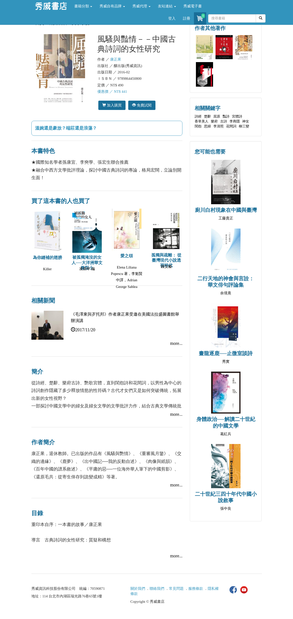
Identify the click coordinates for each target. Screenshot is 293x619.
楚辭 (207, 116)
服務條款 (195, 589)
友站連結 (167, 6)
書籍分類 (83, 6)
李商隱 (234, 121)
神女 (245, 121)
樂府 (214, 121)
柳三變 (244, 126)
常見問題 (176, 589)
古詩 (223, 121)
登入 (172, 18)
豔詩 (226, 116)
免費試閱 (142, 105)
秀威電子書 (192, 6)
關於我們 (137, 589)
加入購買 (112, 105)
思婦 (207, 126)
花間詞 (231, 126)
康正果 (115, 59)
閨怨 (198, 126)
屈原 (216, 116)
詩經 (198, 116)
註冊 (186, 18)
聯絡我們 (157, 589)
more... (176, 343)
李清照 (218, 126)
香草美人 (201, 121)
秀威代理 (141, 6)
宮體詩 (237, 116)
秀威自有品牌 (112, 6)
